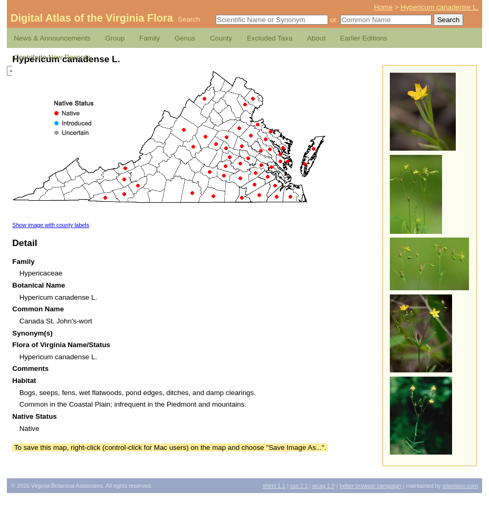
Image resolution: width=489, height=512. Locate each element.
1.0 (323, 486)
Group (114, 38)
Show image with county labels (50, 225)
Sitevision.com (460, 486)
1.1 (274, 486)
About (316, 38)
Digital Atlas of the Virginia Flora (92, 18)
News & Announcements (52, 38)
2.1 (299, 486)
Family (149, 38)
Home (383, 7)
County (221, 38)
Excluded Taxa (269, 38)
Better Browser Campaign (370, 486)
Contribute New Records (52, 57)
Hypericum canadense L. (439, 7)
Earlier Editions (364, 38)
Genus (185, 38)
